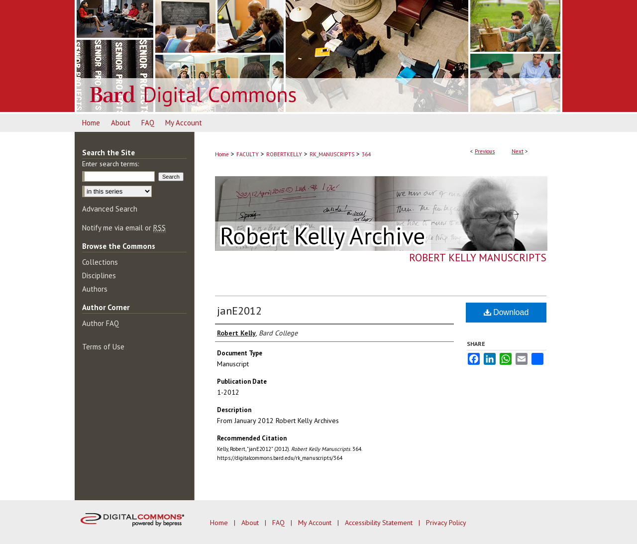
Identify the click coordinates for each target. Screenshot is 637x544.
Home (222, 154)
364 (366, 154)
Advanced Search (109, 209)
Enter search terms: (110, 163)
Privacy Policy (446, 522)
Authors (94, 289)
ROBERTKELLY (284, 154)
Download (506, 312)
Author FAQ (100, 323)
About (251, 522)
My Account (315, 522)
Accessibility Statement (380, 522)
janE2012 (239, 311)
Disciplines (99, 275)
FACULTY (247, 154)
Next (518, 151)
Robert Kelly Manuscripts (477, 257)
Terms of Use (103, 346)
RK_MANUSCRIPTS (332, 154)
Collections (100, 262)
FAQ (279, 522)
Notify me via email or (124, 227)
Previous (485, 151)
